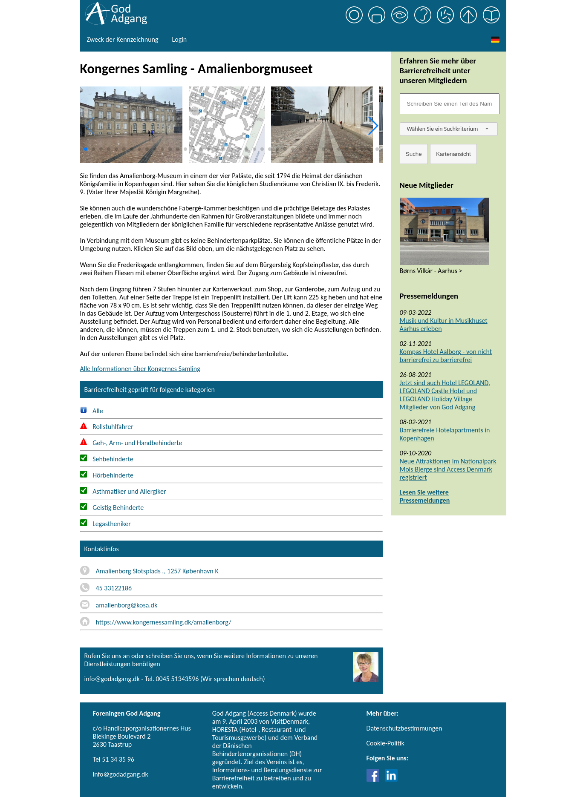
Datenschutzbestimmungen (404, 728)
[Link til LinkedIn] (391, 779)
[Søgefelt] (449, 103)
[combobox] (449, 129)
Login (179, 39)
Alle (91, 411)
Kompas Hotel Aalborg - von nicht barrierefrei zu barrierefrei (446, 356)
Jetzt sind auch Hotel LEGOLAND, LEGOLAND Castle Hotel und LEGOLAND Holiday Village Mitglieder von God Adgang (445, 395)
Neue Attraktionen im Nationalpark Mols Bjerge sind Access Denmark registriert (448, 469)
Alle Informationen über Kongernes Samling (140, 369)
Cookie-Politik (385, 743)
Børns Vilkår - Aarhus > (431, 271)
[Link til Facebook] (375, 779)
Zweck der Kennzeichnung (123, 39)
